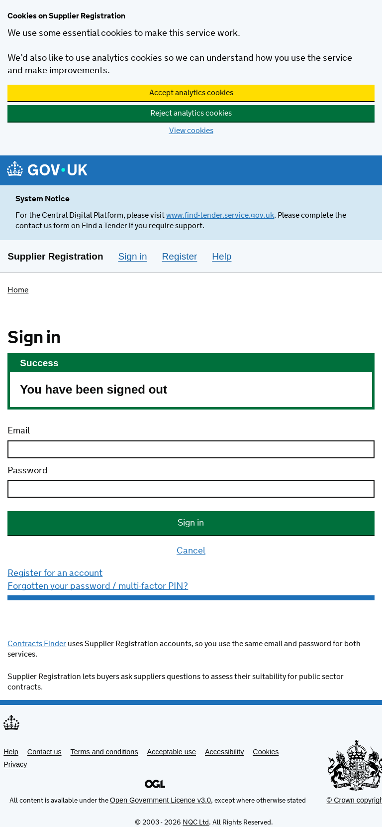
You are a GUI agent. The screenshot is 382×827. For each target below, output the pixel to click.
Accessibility (224, 752)
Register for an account (54, 573)
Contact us (44, 752)
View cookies (191, 131)
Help (10, 752)
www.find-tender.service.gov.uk (220, 215)
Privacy (15, 764)
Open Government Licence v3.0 (160, 800)
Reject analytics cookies (191, 113)
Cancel (191, 551)
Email (18, 430)
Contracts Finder (36, 644)
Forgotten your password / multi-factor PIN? (97, 586)
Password (27, 470)
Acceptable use (171, 752)
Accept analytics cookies (191, 93)
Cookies (266, 752)
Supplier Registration (55, 256)
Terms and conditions (104, 752)
